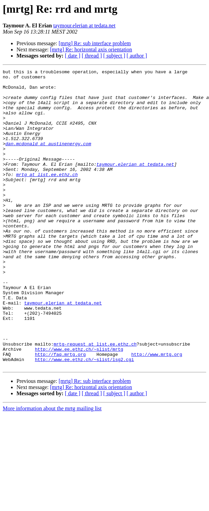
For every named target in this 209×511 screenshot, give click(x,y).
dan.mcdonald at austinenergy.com (48, 159)
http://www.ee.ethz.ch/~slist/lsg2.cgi (84, 418)
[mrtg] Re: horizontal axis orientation (91, 49)
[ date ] (72, 56)
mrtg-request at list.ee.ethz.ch (95, 399)
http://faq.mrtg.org (60, 412)
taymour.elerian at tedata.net (84, 25)
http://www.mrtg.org (156, 412)
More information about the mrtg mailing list (52, 468)
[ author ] (137, 56)
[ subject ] (114, 56)
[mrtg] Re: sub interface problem (95, 43)
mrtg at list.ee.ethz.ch (47, 196)
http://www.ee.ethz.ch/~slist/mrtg (79, 405)
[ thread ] (92, 56)
